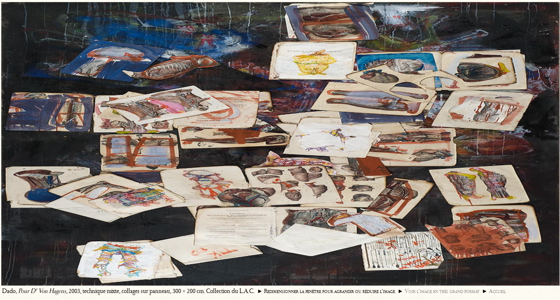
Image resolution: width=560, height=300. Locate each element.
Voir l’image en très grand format (442, 291)
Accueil (497, 291)
